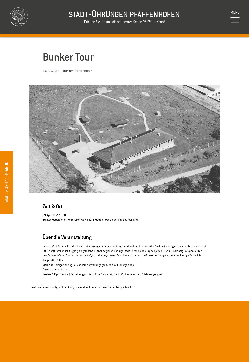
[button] (235, 12)
